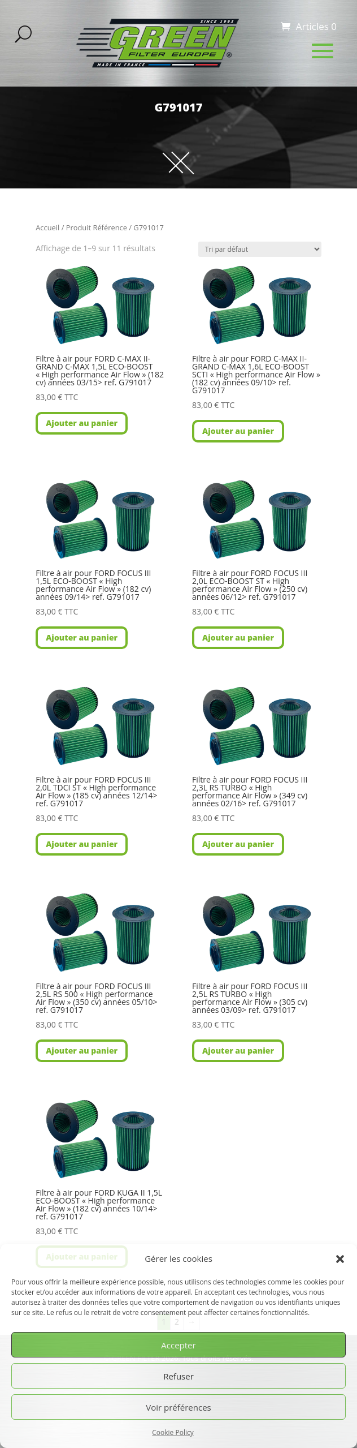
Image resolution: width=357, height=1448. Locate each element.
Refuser (178, 1376)
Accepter (178, 1345)
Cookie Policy (172, 1432)
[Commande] (259, 249)
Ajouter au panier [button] (81, 423)
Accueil (47, 227)
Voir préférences (178, 1407)
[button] (340, 1259)
